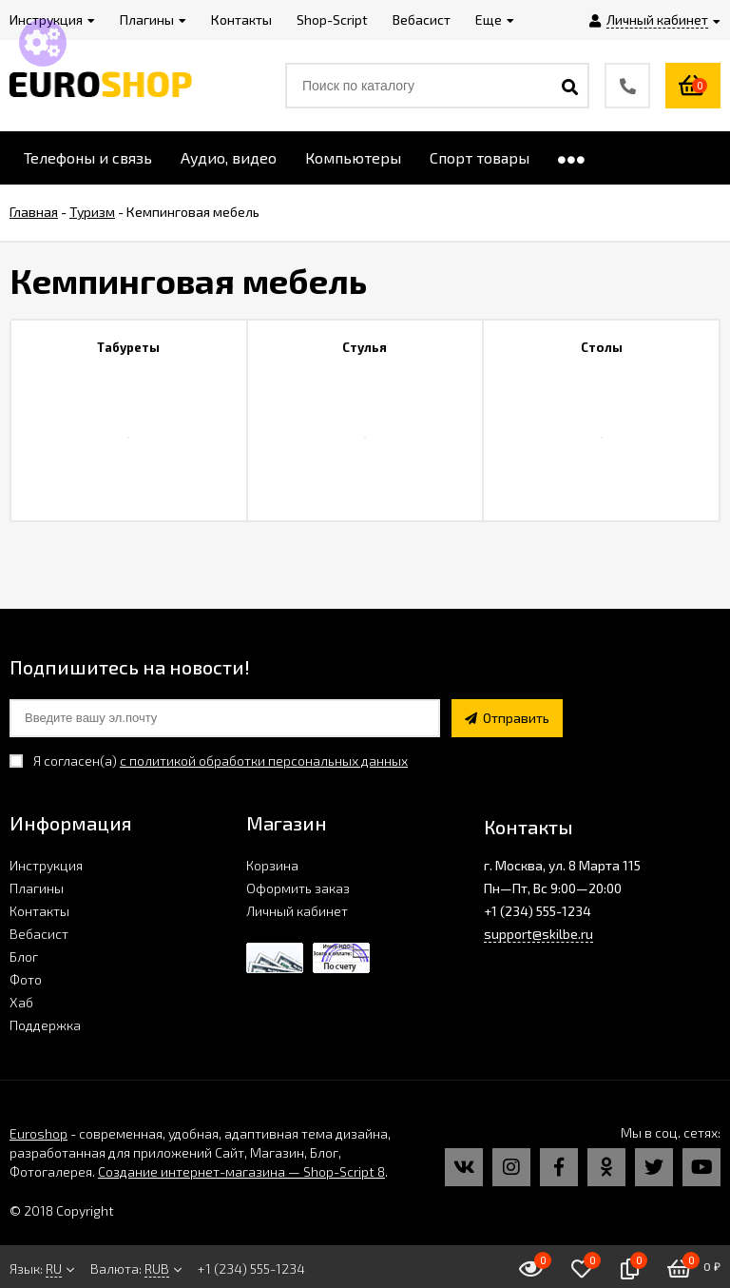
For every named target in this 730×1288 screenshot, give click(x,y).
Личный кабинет (297, 911)
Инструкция (46, 865)
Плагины (37, 888)
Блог (24, 956)
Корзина (272, 865)
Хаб (21, 1002)
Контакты (39, 911)
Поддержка (45, 1025)
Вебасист (39, 934)
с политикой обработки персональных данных (264, 760)
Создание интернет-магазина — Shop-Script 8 (241, 1171)
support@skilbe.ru (538, 934)
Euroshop (38, 1133)
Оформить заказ (298, 888)
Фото (26, 979)
